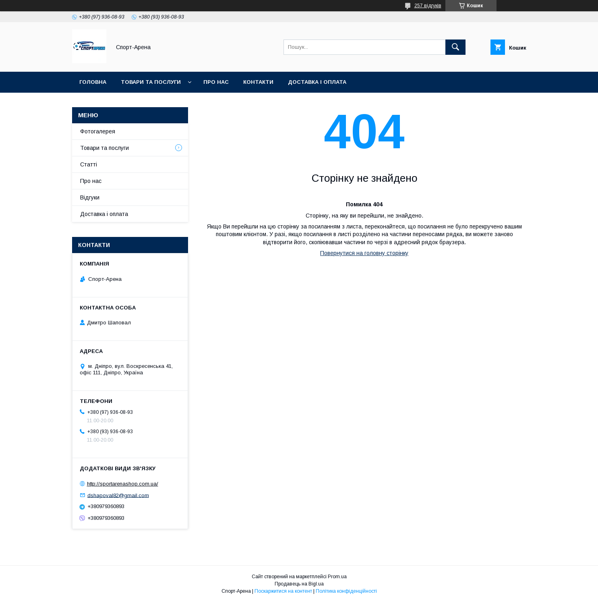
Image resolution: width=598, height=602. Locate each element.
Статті (88, 164)
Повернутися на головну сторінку (364, 253)
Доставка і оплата (317, 82)
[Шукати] (455, 47)
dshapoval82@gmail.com (118, 495)
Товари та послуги (151, 82)
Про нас (216, 82)
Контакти (258, 82)
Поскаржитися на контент (283, 591)
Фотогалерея (97, 131)
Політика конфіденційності (346, 591)
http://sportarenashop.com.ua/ (122, 484)
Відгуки (89, 197)
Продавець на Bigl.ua (299, 584)
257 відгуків (427, 5)
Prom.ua (337, 576)
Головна (92, 82)
